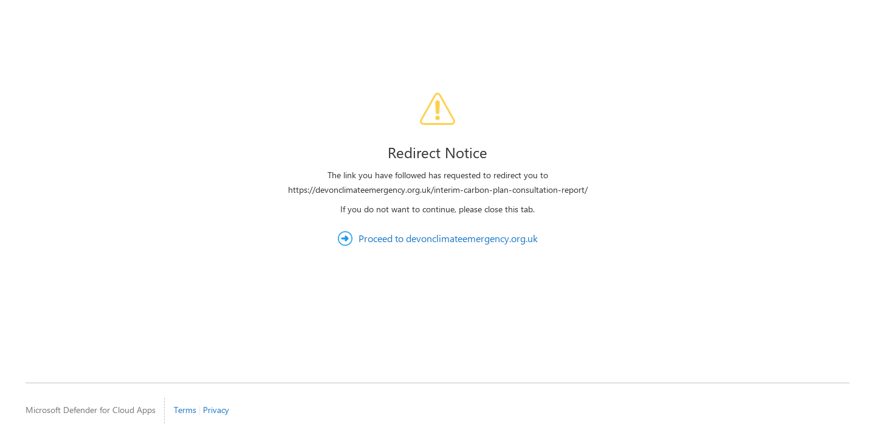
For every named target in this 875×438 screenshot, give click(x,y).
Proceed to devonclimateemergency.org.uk (448, 238)
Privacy (216, 409)
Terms (185, 409)
